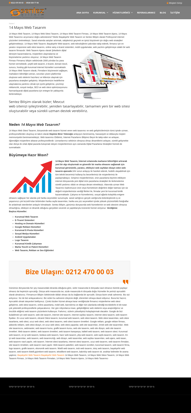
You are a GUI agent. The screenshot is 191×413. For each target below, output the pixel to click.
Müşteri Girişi (175, 3)
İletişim (175, 12)
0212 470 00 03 (17, 3)
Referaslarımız (146, 12)
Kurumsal (100, 12)
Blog (163, 12)
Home (11, 24)
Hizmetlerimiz (123, 12)
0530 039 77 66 (32, 3)
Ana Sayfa (82, 12)
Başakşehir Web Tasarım (29, 355)
